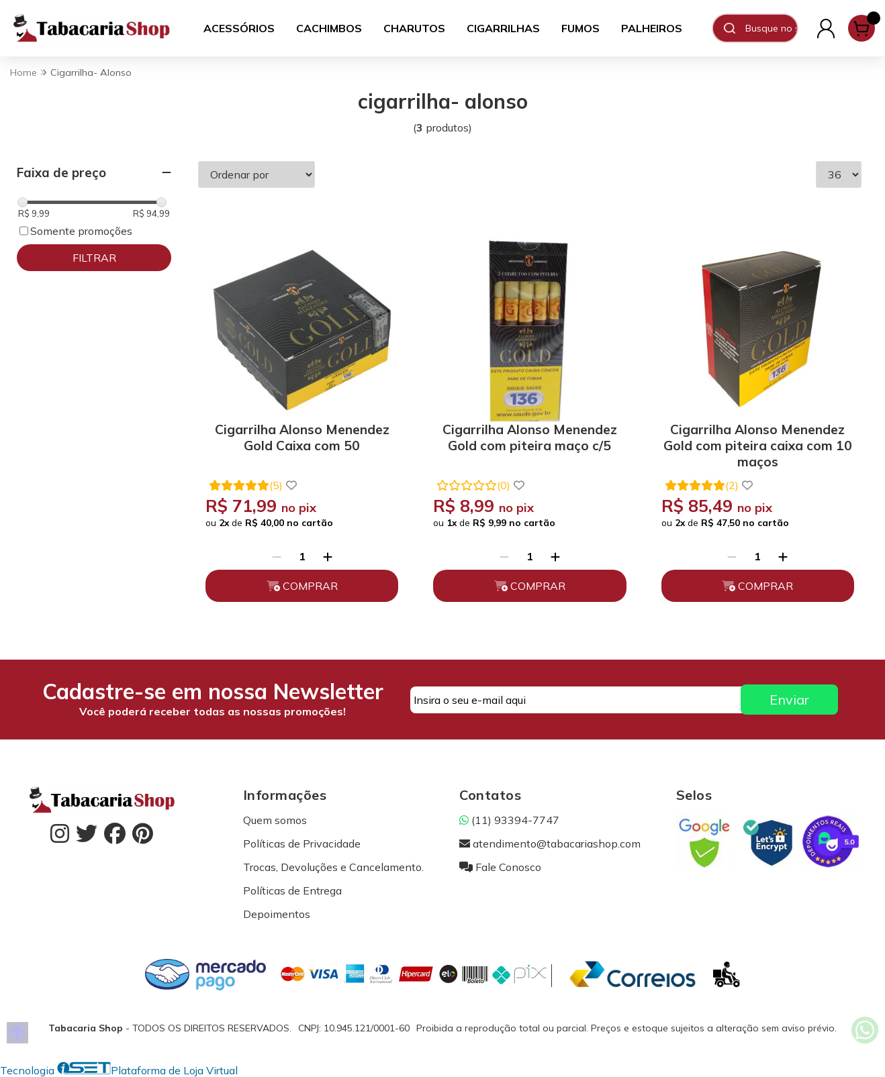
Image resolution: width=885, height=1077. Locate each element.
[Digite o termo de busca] (770, 28)
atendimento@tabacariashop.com (550, 843)
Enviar (789, 699)
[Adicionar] (327, 556)
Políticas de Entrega (292, 890)
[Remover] (276, 556)
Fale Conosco (500, 867)
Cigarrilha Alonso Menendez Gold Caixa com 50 (302, 437)
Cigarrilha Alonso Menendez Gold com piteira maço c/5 (529, 437)
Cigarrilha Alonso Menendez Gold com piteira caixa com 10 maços (757, 443)
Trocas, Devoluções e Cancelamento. (333, 867)
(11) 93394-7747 (509, 820)
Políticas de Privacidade (302, 843)
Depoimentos (276, 914)
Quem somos (275, 820)
